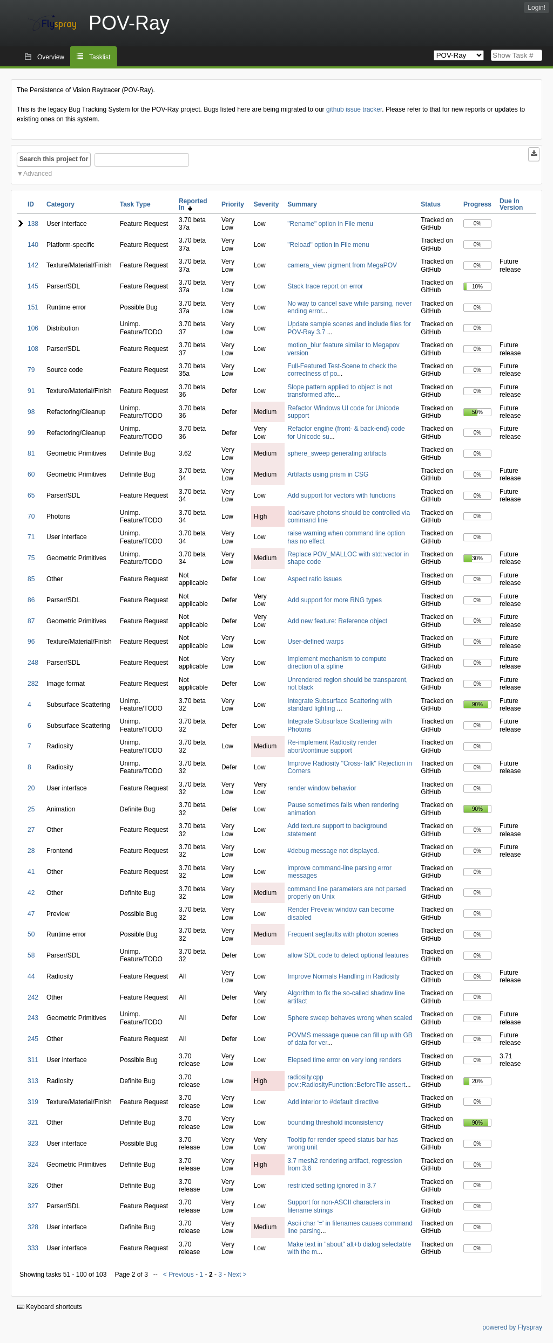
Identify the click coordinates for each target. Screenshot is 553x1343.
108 (33, 349)
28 (31, 851)
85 (31, 579)
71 (31, 537)
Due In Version (511, 204)
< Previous (178, 1274)
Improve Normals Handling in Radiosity (343, 976)
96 (31, 641)
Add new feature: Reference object (337, 621)
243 (33, 1018)
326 (33, 1185)
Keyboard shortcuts (49, 1307)
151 (33, 307)
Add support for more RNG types (334, 600)
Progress (477, 204)
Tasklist (99, 57)
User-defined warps (315, 641)
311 (33, 1060)
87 (31, 621)
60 (31, 474)
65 (31, 495)
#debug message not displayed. (333, 851)
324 (33, 1164)
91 (31, 391)
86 (31, 600)
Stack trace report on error (325, 286)
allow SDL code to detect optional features (347, 955)
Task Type (135, 204)
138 (33, 224)
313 (33, 1081)
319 (33, 1102)
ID (31, 204)
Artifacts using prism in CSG (327, 474)
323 (33, 1143)
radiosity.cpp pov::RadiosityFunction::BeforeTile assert (346, 1081)
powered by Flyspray (512, 1327)
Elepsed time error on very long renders (344, 1060)
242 (33, 997)
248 (33, 662)
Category (60, 204)
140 (33, 245)
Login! (536, 7)
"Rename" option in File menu (330, 224)
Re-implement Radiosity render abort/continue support (331, 746)
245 (33, 1039)
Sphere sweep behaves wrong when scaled (349, 1018)
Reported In (193, 204)
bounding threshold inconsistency (335, 1122)
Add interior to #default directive (333, 1102)
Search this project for (53, 159)
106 (33, 328)
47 (31, 914)
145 (33, 286)
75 (31, 558)
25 (31, 809)
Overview (50, 57)
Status (431, 204)
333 (33, 1248)
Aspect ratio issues (314, 579)
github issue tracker (354, 109)
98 (31, 412)
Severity (266, 204)
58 (31, 955)
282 (33, 683)
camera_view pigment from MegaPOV (342, 265)
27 (31, 830)
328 (33, 1227)
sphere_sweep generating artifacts (336, 453)
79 (31, 370)
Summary (302, 204)
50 (31, 934)
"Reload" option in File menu (328, 245)
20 (31, 788)
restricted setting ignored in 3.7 (331, 1185)
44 (31, 976)
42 (31, 893)
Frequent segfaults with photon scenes (342, 934)
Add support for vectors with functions (341, 495)
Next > (237, 1274)
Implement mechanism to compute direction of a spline (336, 662)
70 (31, 516)
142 (33, 265)
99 (31, 433)
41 (31, 872)
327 (33, 1206)
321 (33, 1122)
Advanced (37, 173)
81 (31, 453)
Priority (232, 204)
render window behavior (321, 788)
